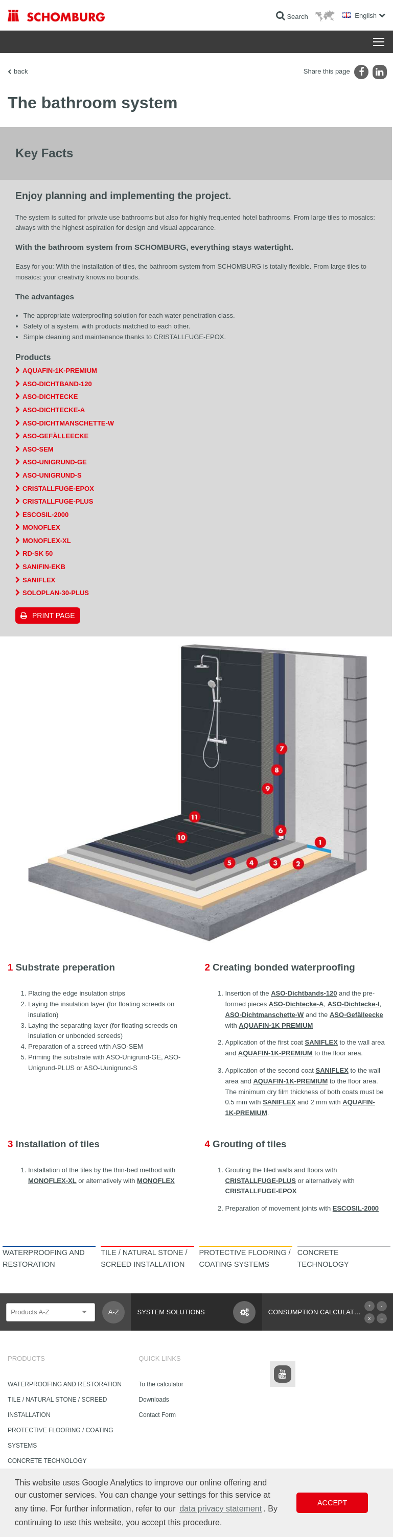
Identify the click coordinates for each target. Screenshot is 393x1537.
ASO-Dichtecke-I (354, 1004)
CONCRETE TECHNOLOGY (47, 1460)
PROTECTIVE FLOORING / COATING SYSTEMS (60, 1438)
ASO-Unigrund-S (52, 475)
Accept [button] (332, 1503)
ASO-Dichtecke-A (53, 410)
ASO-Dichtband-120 (57, 384)
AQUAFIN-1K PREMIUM (276, 1025)
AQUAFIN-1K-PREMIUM (59, 370)
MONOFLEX (41, 527)
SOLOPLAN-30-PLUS (55, 593)
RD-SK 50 (37, 553)
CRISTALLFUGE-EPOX (58, 488)
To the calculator (160, 1384)
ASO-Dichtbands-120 (304, 993)
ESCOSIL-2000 (45, 514)
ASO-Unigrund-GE (54, 462)
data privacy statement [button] (220, 1508)
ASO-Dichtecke (50, 396)
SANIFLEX (38, 580)
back (21, 71)
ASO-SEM (38, 449)
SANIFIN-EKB (43, 567)
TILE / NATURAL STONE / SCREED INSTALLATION (57, 1407)
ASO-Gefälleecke (55, 436)
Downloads (153, 1399)
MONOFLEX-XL (46, 541)
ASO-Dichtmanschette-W (68, 423)
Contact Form (157, 1414)
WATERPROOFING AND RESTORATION (65, 1384)
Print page (53, 615)
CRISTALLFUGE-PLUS (57, 501)
